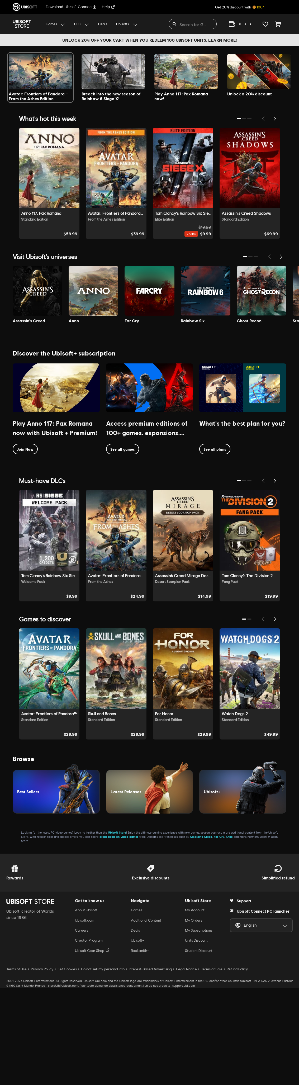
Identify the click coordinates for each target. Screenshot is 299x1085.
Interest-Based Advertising (150, 1066)
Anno (229, 934)
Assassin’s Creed (201, 934)
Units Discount (196, 1037)
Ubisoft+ (137, 1037)
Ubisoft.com (84, 1017)
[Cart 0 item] (278, 24)
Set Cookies (67, 1066)
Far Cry (219, 934)
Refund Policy (237, 1066)
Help (108, 6)
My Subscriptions (198, 1027)
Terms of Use (16, 1066)
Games (136, 1007)
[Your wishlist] (265, 24)
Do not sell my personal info (103, 1066)
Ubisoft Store (117, 929)
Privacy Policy (42, 1066)
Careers (81, 1027)
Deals (135, 1027)
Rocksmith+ (140, 1048)
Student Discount (198, 1048)
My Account (195, 1007)
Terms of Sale (211, 1066)
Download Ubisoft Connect (71, 6)
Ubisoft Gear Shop (92, 1047)
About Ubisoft (86, 1007)
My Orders (193, 1017)
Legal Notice (186, 1066)
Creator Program (89, 1037)
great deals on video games (118, 934)
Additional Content (146, 1017)
